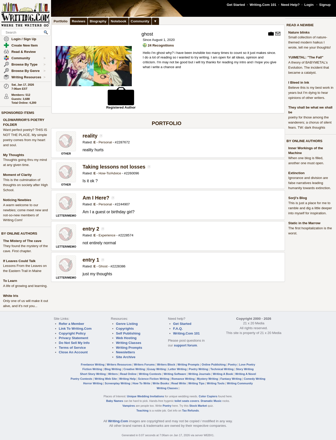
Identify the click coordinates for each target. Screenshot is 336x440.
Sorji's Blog (297, 198)
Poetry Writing (198, 369)
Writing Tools (216, 383)
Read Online (128, 373)
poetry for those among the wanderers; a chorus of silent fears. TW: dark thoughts (309, 122)
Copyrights (125, 328)
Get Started (236, 5)
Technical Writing (222, 369)
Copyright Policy (72, 333)
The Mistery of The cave (22, 241)
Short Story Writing (93, 373)
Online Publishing (214, 364)
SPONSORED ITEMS (17, 113)
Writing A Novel (245, 373)
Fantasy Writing (231, 378)
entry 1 (91, 260)
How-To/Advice (110, 173)
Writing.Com (118, 421)
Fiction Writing (92, 369)
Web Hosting (126, 338)
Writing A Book (223, 373)
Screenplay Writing (117, 383)
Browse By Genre (28, 70)
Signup (325, 5)
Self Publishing (128, 333)
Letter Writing (177, 369)
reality (90, 136)
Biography (98, 21)
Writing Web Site (105, 378)
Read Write (178, 383)
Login (308, 5)
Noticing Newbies (17, 200)
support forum (185, 345)
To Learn (10, 281)
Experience (107, 235)
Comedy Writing (254, 378)
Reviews (78, 21)
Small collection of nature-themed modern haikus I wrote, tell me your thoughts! (309, 42)
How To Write (141, 383)
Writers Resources (119, 364)
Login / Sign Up (23, 39)
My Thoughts (13, 155)
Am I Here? (96, 198)
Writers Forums (144, 364)
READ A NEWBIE (300, 25)
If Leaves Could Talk (19, 261)
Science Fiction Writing (153, 378)
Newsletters (125, 352)
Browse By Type (28, 64)
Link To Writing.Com (75, 328)
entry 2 (91, 229)
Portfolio (61, 21)
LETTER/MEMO (66, 215)
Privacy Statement (73, 338)
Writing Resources (28, 77)
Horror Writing (93, 383)
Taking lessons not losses (114, 167)
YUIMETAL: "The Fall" (305, 57)
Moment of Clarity (17, 175)
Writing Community (240, 383)
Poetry (232, 364)
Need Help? (290, 5)
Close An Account (73, 352)
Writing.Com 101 (263, 5)
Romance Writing (183, 378)
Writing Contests (150, 373)
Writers (113, 373)
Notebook (118, 21)
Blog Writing (112, 369)
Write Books (161, 383)
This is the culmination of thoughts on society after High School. (25, 185)
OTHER (66, 153)
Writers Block (166, 364)
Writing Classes (128, 343)
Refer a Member (71, 324)
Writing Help (127, 378)
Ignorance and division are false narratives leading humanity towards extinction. (309, 183)
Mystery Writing (207, 378)
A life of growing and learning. (25, 286)
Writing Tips (196, 383)
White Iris (10, 296)
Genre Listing (127, 324)
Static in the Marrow (304, 223)
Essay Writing (156, 369)
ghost (147, 34)
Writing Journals (199, 373)
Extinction (296, 173)
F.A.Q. (178, 328)
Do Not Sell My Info (74, 343)
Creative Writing (134, 369)
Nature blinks (299, 32)
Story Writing (245, 369)
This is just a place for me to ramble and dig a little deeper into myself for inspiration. (310, 208)
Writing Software (175, 373)
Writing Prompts (129, 348)
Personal (105, 142)
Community (28, 58)
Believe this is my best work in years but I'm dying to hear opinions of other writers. (310, 93)
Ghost (103, 266)
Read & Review (23, 52)
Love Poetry (247, 364)
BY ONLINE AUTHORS (19, 233)
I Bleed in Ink (298, 82)
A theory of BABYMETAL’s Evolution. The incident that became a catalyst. (308, 67)
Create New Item (24, 45)
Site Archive (126, 357)
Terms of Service (72, 348)
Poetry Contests (81, 378)
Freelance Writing (92, 364)
